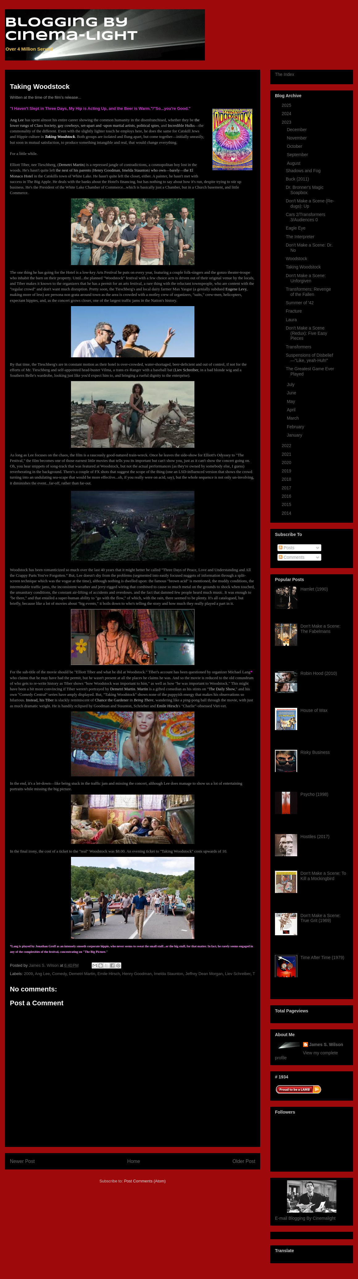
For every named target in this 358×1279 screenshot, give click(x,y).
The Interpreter (300, 236)
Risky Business (315, 752)
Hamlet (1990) (314, 589)
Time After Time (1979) (322, 957)
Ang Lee (42, 973)
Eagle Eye (296, 228)
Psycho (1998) (314, 794)
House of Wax (314, 710)
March (293, 418)
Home (133, 1161)
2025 (287, 105)
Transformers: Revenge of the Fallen (308, 292)
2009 (28, 973)
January (295, 435)
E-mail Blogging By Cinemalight (305, 1218)
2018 (287, 479)
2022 (287, 445)
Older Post (243, 1161)
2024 (287, 113)
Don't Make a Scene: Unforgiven (306, 278)
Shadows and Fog (303, 170)
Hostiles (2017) (315, 836)
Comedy (59, 973)
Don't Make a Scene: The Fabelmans (321, 629)
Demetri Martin (82, 973)
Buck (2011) (297, 178)
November (297, 137)
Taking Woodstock (303, 266)
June (292, 392)
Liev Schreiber (237, 973)
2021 (287, 454)
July (291, 384)
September (298, 154)
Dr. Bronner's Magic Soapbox (305, 190)
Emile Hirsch (109, 973)
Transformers (298, 346)
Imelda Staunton (168, 973)
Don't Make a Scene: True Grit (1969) (321, 918)
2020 (287, 462)
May (291, 401)
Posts (286, 547)
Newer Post (22, 1161)
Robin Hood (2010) (319, 673)
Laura (291, 319)
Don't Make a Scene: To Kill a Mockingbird (323, 876)
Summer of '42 (300, 302)
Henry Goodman (137, 973)
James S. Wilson (326, 1044)
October (295, 146)
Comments (292, 557)
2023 (287, 122)
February (296, 426)
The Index (284, 74)
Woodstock (296, 258)
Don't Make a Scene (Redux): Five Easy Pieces (306, 333)
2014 (287, 513)
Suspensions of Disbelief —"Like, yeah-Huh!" (309, 358)
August (294, 163)
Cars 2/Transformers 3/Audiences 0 (305, 217)
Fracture (294, 311)
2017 (287, 487)
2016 (287, 496)
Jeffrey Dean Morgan (204, 973)
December (297, 129)
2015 (287, 504)
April (292, 409)
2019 (287, 470)
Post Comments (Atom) (145, 1181)
